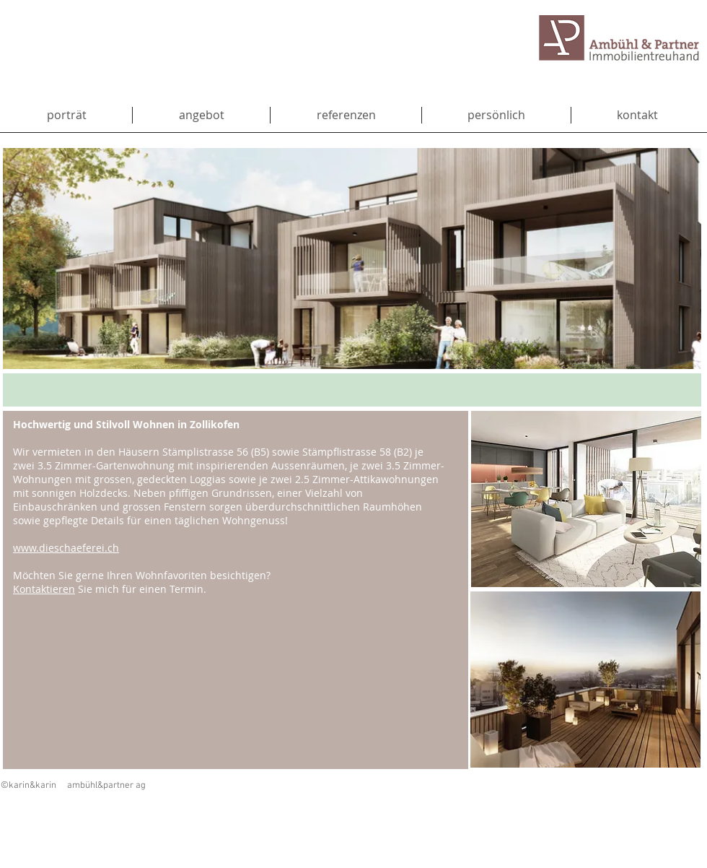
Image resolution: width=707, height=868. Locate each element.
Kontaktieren (44, 589)
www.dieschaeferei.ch (66, 548)
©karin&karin (28, 785)
